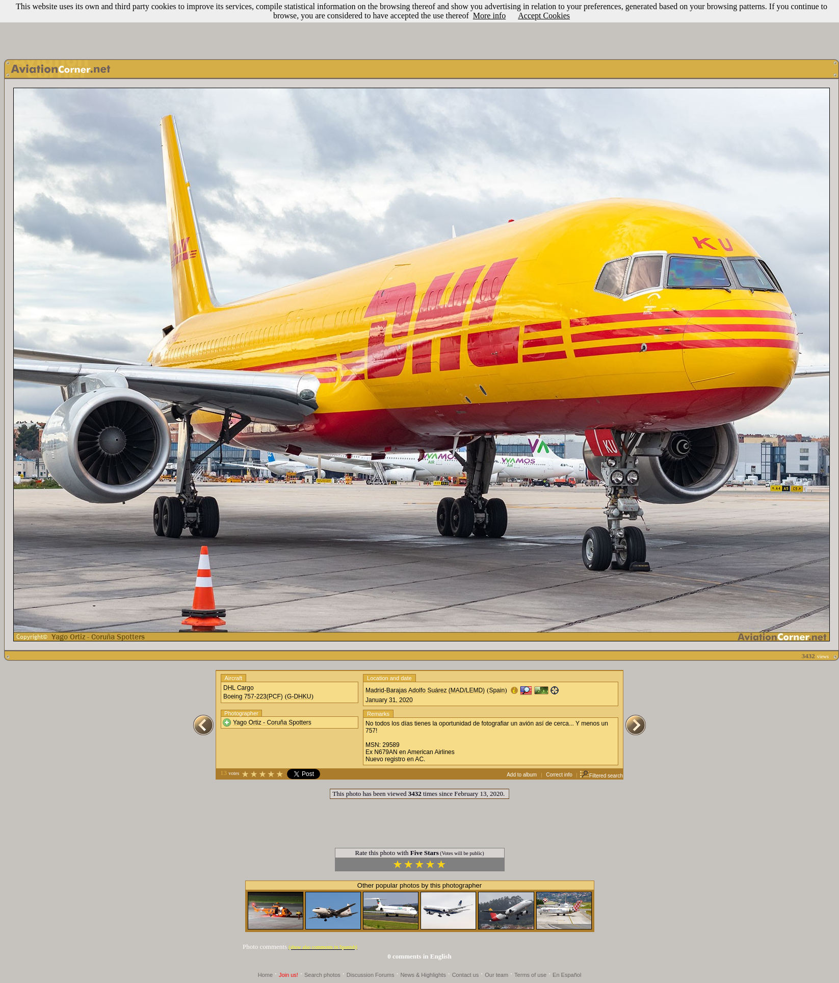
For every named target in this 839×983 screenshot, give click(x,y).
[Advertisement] (419, 27)
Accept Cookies (544, 15)
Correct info (559, 775)
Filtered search (601, 776)
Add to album (522, 775)
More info (489, 15)
